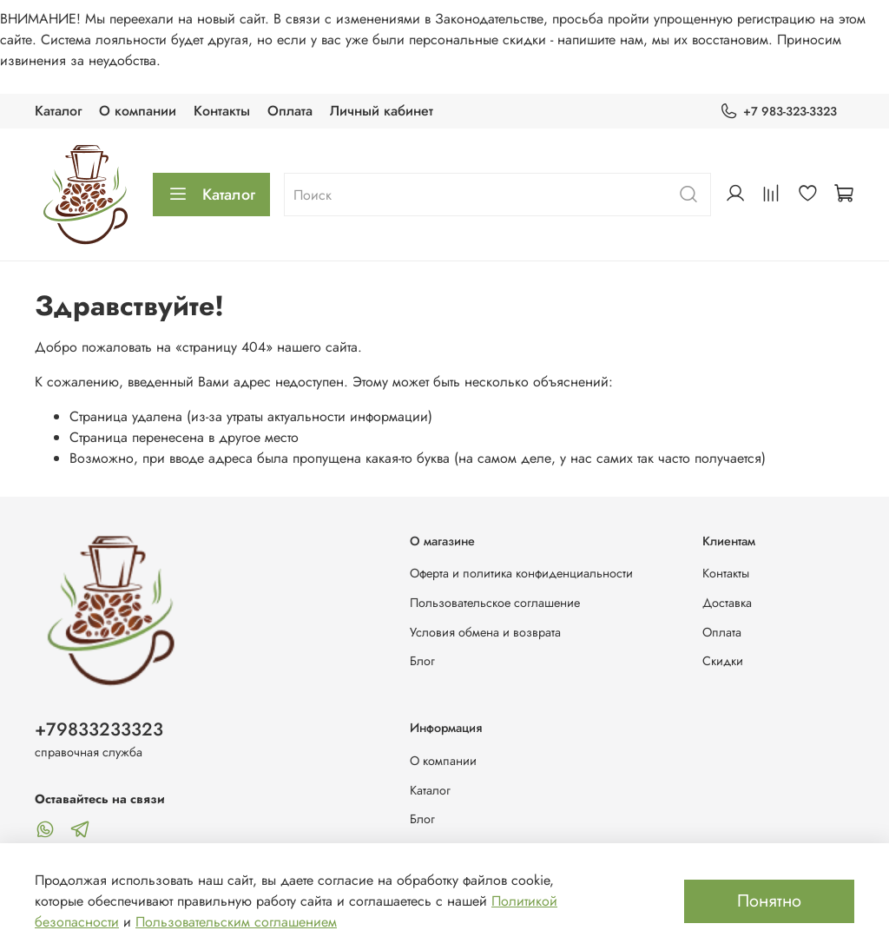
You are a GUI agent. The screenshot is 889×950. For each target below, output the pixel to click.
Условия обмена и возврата (485, 632)
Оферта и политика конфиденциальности (521, 573)
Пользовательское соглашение (495, 602)
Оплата (290, 111)
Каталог (58, 111)
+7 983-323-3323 (778, 111)
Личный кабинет (381, 111)
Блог (422, 661)
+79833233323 (99, 729)
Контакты (222, 111)
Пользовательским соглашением (236, 922)
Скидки (722, 661)
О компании (137, 111)
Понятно (769, 901)
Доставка (727, 602)
